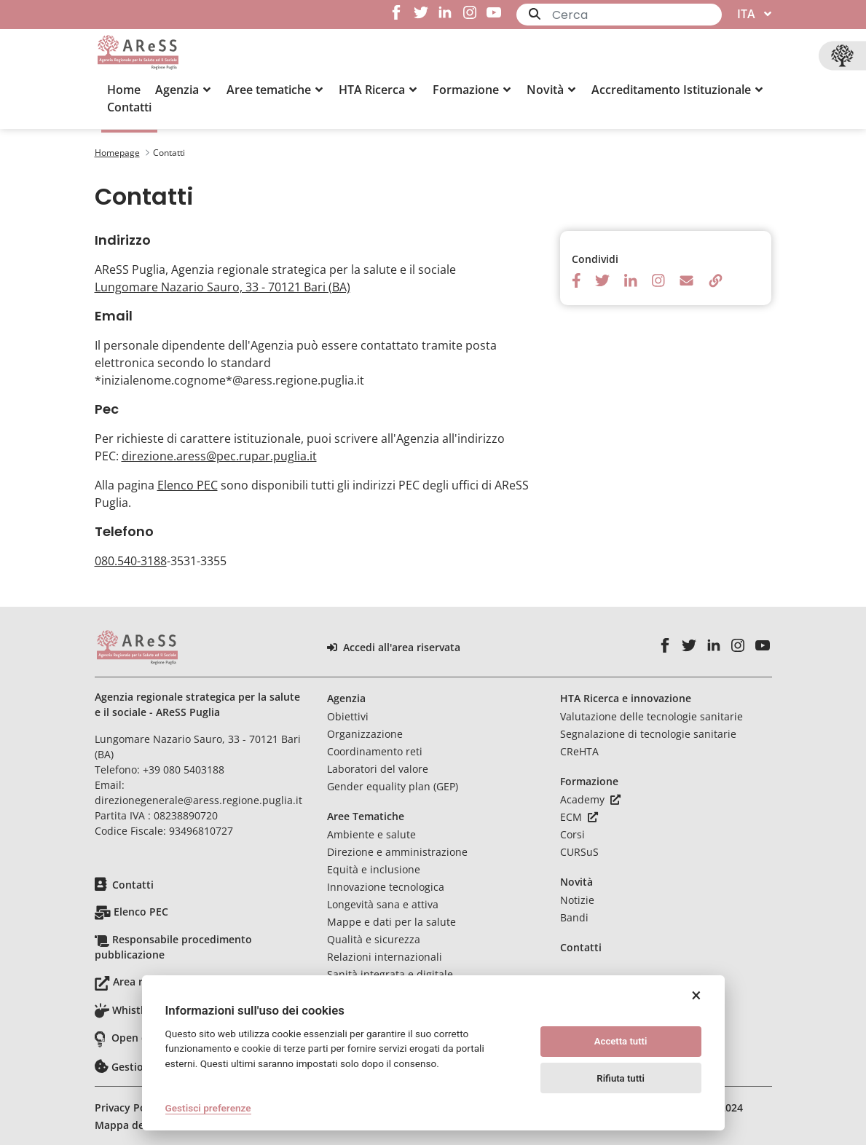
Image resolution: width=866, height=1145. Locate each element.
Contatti (133, 885)
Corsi (572, 834)
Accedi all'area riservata (393, 647)
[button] (183, 89)
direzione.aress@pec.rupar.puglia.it (219, 456)
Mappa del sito (132, 1125)
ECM (579, 817)
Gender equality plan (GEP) (392, 786)
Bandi (574, 917)
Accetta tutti (620, 1041)
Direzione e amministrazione (397, 852)
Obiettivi (348, 716)
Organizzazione (365, 734)
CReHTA (579, 751)
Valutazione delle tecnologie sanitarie (651, 716)
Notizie (577, 900)
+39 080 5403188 (183, 769)
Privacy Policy (129, 1107)
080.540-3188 (131, 561)
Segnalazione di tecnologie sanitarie (648, 734)
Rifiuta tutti (621, 1078)
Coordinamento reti (374, 751)
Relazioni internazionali (384, 957)
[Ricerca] (637, 15)
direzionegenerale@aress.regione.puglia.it (198, 800)
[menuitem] (124, 89)
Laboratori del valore (377, 769)
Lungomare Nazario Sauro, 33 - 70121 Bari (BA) (222, 287)
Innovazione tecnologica (385, 887)
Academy (590, 799)
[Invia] (534, 13)
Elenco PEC (187, 485)
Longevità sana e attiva (382, 904)
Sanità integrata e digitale (390, 974)
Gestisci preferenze (208, 1108)
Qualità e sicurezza (373, 939)
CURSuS (579, 852)
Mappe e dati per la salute (391, 922)
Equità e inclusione (373, 869)
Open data (137, 1037)
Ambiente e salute (371, 834)
